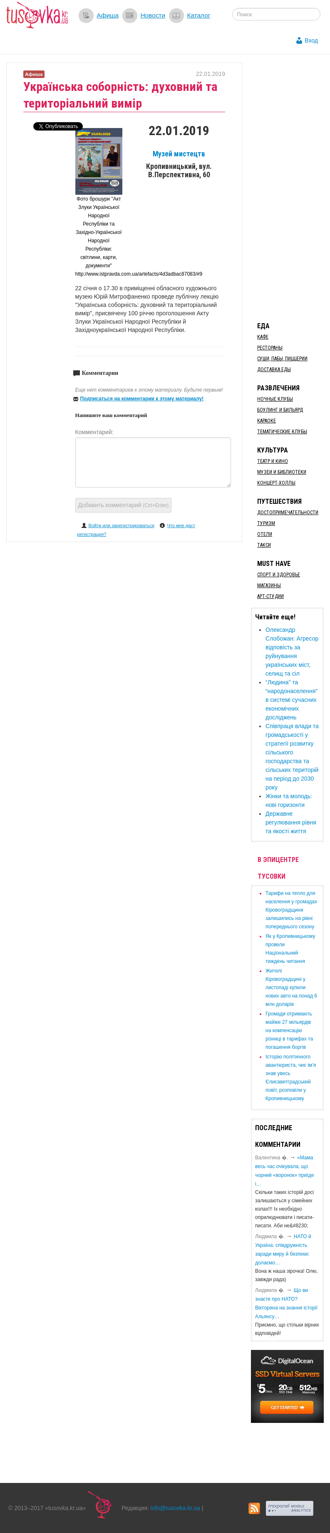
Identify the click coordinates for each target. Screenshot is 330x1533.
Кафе (262, 337)
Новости (152, 15)
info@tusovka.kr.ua (175, 1508)
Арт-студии (270, 596)
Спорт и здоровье (278, 575)
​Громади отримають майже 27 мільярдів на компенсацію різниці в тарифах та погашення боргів (289, 1030)
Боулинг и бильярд (280, 410)
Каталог (198, 15)
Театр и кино (272, 461)
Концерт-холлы (276, 483)
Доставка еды (274, 369)
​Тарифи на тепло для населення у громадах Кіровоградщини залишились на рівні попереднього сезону (291, 910)
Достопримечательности (287, 512)
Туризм (266, 523)
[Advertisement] (290, 188)
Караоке (266, 421)
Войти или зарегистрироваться (121, 525)
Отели (264, 534)
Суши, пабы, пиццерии (282, 359)
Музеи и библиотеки (281, 472)
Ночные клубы (275, 399)
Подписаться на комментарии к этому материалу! (142, 399)
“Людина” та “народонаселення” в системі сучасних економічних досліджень (291, 700)
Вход (311, 40)
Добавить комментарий (123, 505)
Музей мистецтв (179, 154)
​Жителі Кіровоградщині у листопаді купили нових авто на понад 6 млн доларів (291, 987)
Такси (264, 545)
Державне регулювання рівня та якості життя (290, 822)
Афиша (108, 15)
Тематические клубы (282, 432)
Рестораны (270, 348)
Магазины (269, 585)
